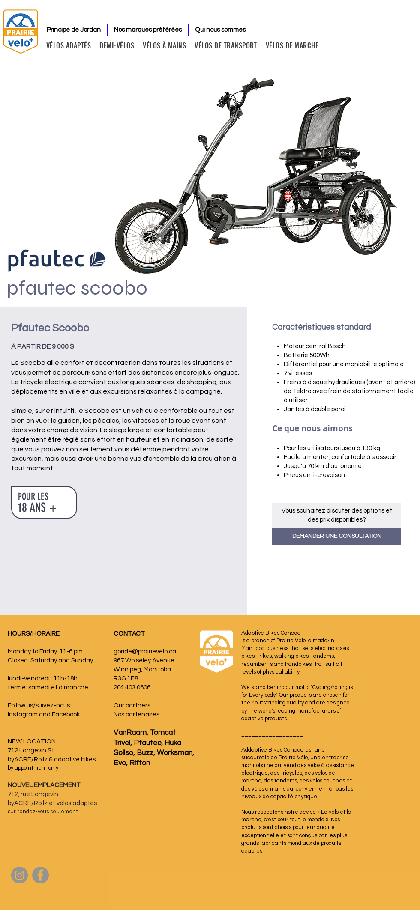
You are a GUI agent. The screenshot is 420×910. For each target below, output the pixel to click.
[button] (336, 536)
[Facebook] (40, 875)
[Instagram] (19, 875)
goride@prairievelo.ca (145, 651)
